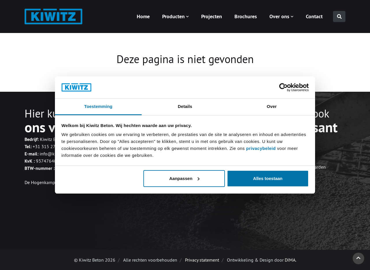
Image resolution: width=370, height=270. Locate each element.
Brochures (245, 16)
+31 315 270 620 (50, 146)
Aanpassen (184, 178)
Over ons (279, 16)
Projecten (211, 16)
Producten (173, 16)
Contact (314, 16)
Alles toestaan (268, 178)
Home (143, 16)
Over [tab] (272, 106)
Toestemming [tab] (98, 106)
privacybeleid (261, 148)
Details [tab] (185, 106)
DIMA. (290, 260)
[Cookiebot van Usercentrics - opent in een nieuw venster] (283, 87)
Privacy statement (202, 260)
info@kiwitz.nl (54, 154)
